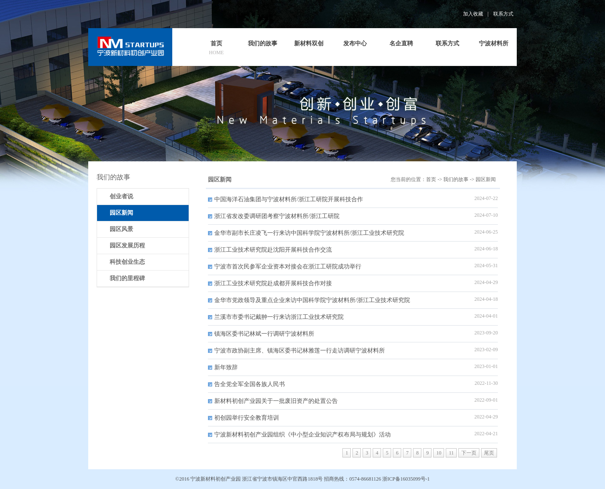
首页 (431, 179)
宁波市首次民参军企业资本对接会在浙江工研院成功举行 (287, 266)
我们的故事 (455, 179)
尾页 (489, 453)
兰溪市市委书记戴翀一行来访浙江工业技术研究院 (279, 317)
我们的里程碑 (127, 278)
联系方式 (503, 14)
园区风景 (121, 229)
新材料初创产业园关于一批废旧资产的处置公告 (276, 401)
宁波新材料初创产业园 (215, 479)
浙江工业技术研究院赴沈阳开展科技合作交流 (273, 250)
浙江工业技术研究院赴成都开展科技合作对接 (273, 283)
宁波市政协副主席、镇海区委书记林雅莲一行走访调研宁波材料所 (299, 350)
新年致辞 (226, 367)
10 (438, 453)
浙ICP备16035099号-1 (406, 479)
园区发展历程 (127, 245)
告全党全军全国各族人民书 (249, 384)
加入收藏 (473, 14)
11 (451, 453)
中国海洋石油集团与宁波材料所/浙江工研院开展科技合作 (288, 199)
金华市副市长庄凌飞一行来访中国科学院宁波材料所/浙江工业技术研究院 (309, 233)
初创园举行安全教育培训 (246, 418)
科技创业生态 (127, 262)
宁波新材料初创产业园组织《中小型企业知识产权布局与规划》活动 (302, 434)
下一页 (468, 453)
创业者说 (121, 196)
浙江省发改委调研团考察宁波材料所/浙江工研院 (276, 216)
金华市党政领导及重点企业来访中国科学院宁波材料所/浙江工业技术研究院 (312, 300)
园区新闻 (486, 179)
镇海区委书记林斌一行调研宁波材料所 (264, 334)
